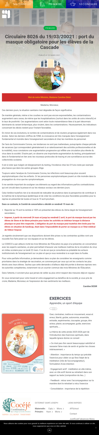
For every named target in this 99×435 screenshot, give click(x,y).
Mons (60, 408)
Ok (50, 430)
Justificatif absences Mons (82, 419)
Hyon (49, 411)
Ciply (51, 408)
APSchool (74, 408)
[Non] (95, 427)
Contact (73, 414)
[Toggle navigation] (95, 14)
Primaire (50, 28)
